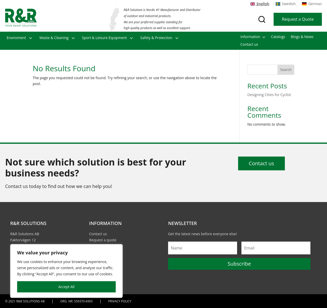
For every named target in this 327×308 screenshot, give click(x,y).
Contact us (249, 45)
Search (285, 69)
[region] (66, 271)
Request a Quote (298, 19)
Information (250, 37)
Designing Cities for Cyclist (269, 94)
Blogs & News (302, 37)
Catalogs (278, 37)
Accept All (66, 286)
